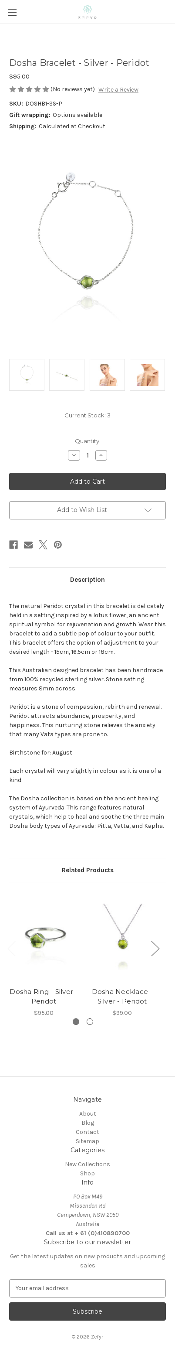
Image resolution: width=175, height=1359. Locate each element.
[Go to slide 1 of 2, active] (76, 1021)
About (87, 1113)
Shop (87, 1173)
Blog (87, 1123)
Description (87, 580)
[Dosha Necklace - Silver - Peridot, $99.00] (122, 937)
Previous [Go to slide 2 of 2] (11, 948)
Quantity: (88, 440)
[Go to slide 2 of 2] (90, 1021)
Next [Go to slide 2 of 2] (155, 948)
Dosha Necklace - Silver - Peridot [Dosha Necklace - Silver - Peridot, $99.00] (122, 996)
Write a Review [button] (118, 89)
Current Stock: (87, 415)
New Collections (87, 1164)
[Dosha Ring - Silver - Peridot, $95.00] (43, 937)
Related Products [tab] (88, 870)
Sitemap (87, 1141)
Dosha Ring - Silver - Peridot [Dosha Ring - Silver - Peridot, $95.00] (43, 996)
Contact (87, 1132)
